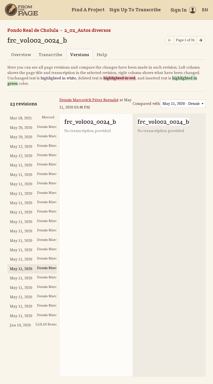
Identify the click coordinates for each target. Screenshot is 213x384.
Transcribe (50, 54)
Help (102, 54)
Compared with (146, 104)
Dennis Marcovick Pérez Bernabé (89, 100)
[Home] (21, 10)
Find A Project (88, 9)
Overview (21, 54)
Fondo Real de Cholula (32, 30)
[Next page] (201, 40)
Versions (79, 54)
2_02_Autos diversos (87, 30)
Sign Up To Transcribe (135, 9)
